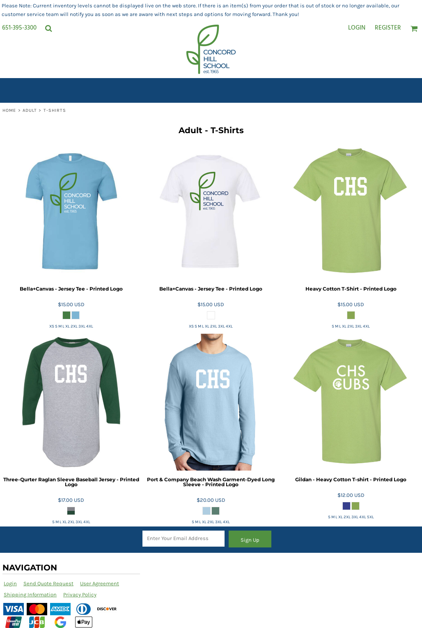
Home (9, 110)
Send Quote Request (48, 583)
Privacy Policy (79, 594)
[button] (48, 28)
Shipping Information (30, 594)
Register (388, 28)
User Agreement (99, 583)
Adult (30, 110)
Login (356, 28)
